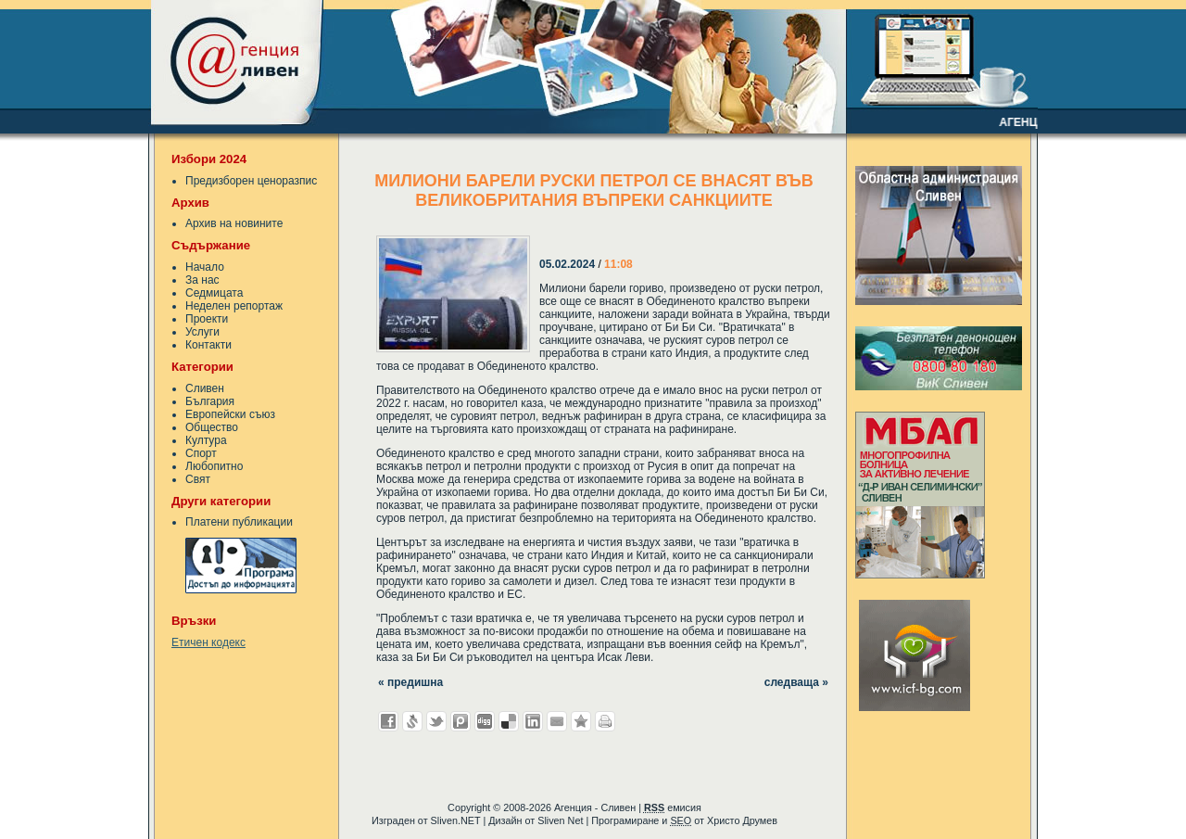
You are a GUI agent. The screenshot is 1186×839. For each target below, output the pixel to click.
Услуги (202, 331)
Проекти (206, 318)
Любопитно (214, 466)
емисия (672, 807)
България (209, 401)
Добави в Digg (484, 721)
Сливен (204, 388)
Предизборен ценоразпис (251, 180)
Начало (204, 267)
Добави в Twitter (436, 721)
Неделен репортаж (234, 305)
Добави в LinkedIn (533, 721)
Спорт (201, 453)
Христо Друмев (742, 820)
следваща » (796, 682)
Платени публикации (239, 521)
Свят (197, 479)
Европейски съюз (230, 414)
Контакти (208, 344)
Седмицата (214, 292)
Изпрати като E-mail (557, 721)
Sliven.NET (456, 820)
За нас (202, 279)
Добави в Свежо (412, 721)
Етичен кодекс (208, 642)
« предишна (410, 682)
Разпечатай (605, 721)
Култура (206, 440)
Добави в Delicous (508, 721)
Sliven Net (560, 820)
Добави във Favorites (581, 721)
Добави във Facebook (388, 721)
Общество (211, 427)
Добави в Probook (460, 721)
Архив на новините (234, 223)
